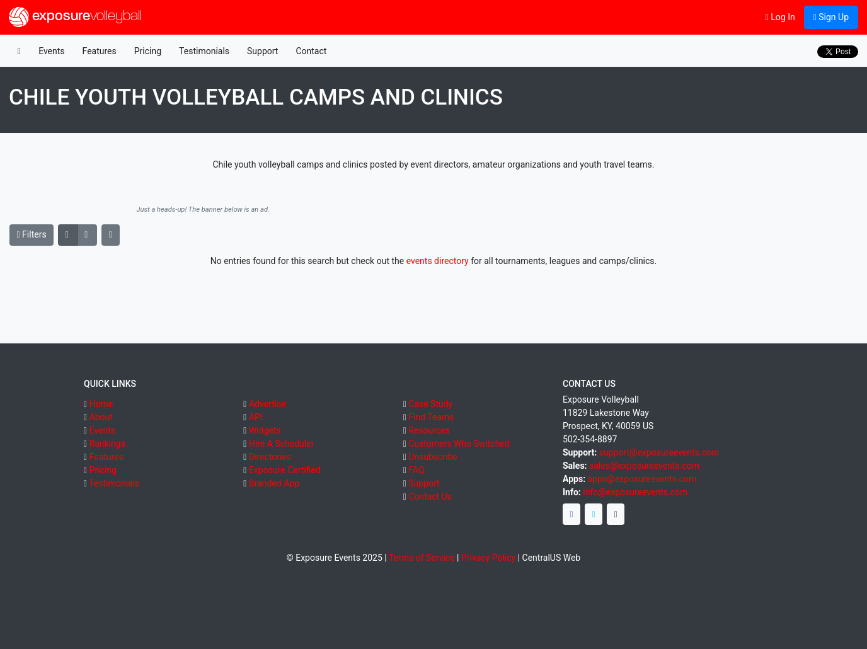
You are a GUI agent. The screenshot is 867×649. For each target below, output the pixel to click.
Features (100, 51)
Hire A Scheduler (281, 444)
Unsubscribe (432, 457)
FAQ (416, 470)
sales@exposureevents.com (644, 466)
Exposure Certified (285, 470)
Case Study (430, 404)
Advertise (267, 404)
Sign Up (831, 17)
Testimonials (204, 51)
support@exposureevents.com (659, 452)
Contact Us (430, 496)
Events (51, 51)
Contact (311, 51)
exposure (75, 17)
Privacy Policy (488, 558)
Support (262, 51)
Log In (780, 17)
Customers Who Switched (458, 444)
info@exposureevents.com (635, 492)
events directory (437, 261)
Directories (270, 457)
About (101, 417)
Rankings (107, 444)
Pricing (147, 51)
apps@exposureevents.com (642, 479)
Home (101, 404)
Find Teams (431, 417)
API (256, 417)
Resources (429, 430)
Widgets (265, 430)
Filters (32, 234)
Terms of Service (422, 558)
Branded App (274, 483)
